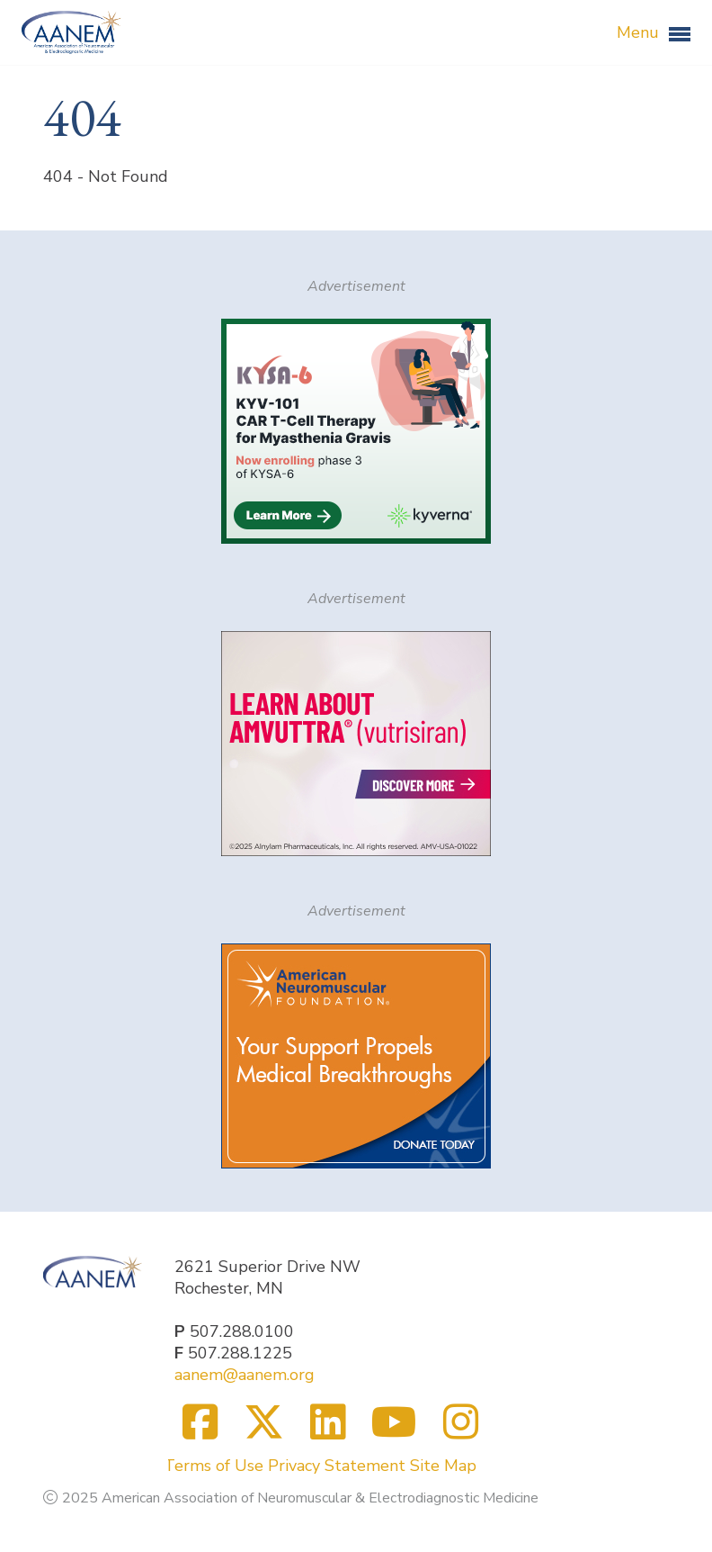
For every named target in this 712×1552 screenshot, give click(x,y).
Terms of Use (213, 1465)
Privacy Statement (336, 1465)
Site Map (443, 1465)
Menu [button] (653, 33)
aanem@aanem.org (244, 1374)
